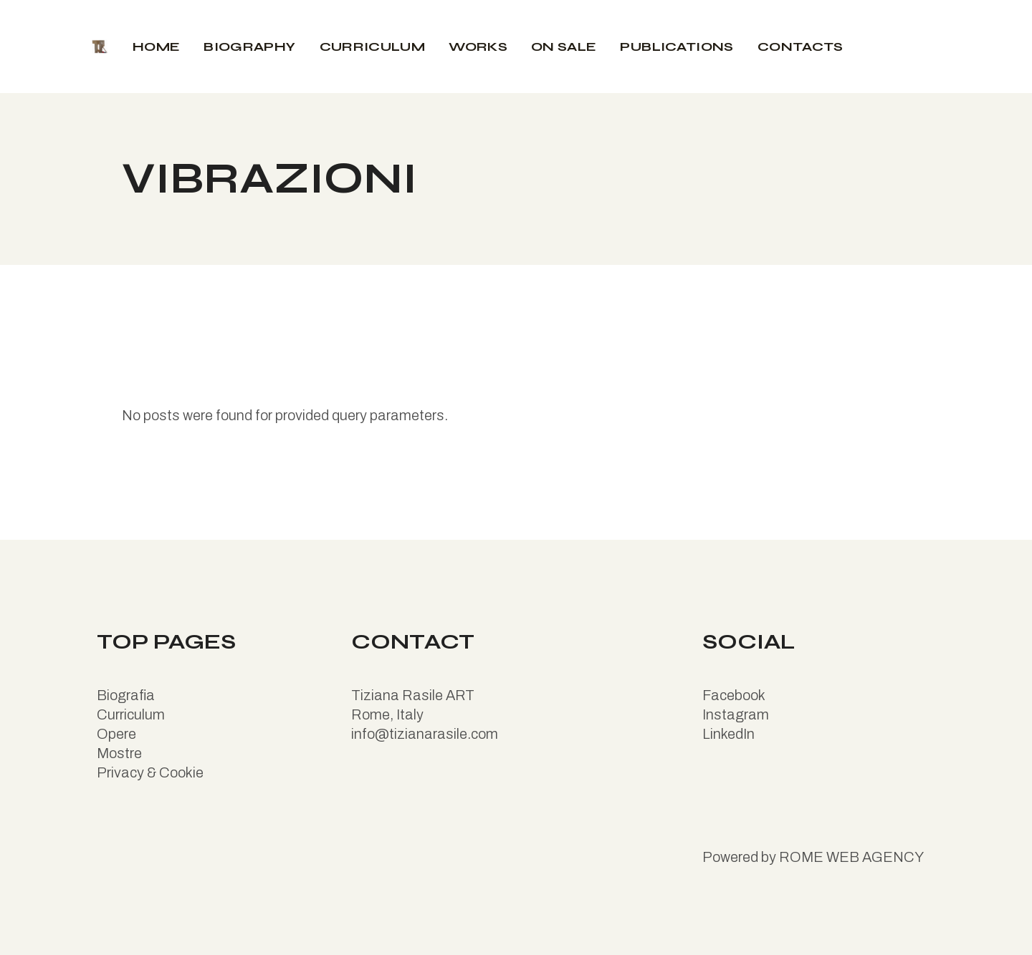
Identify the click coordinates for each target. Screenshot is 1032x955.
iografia (131, 695)
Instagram (735, 714)
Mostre (119, 753)
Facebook (733, 695)
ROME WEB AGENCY (851, 857)
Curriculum (131, 714)
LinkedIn (728, 734)
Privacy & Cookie (150, 772)
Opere (116, 734)
